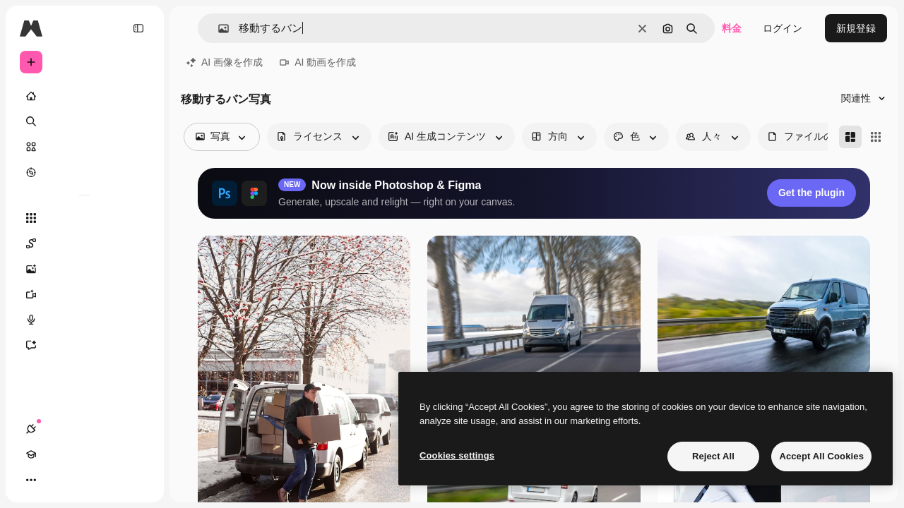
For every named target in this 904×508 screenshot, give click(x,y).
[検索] (85, 121)
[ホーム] (85, 96)
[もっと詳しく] (85, 172)
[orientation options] (559, 137)
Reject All (713, 456)
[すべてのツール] (85, 218)
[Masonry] (850, 137)
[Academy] (56, 479)
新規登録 (856, 28)
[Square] (875, 137)
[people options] (713, 137)
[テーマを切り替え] (82, 479)
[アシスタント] (85, 345)
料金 (732, 28)
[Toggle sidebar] (138, 28)
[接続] (31, 479)
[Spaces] (85, 243)
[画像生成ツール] (85, 269)
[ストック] (85, 146)
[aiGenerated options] (447, 137)
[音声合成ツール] (85, 319)
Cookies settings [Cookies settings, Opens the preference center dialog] (457, 455)
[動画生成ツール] (85, 294)
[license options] (319, 137)
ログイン (782, 28)
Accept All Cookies (821, 456)
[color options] (636, 137)
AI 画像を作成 (224, 62)
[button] (217, 28)
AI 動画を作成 (318, 62)
